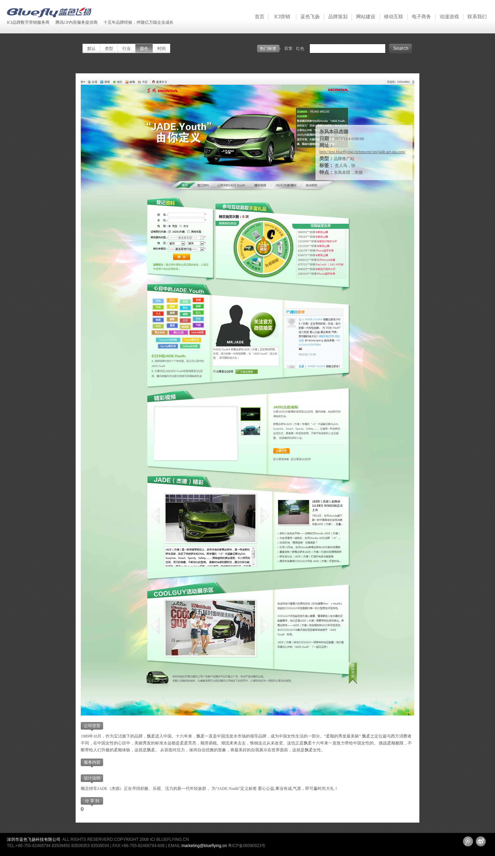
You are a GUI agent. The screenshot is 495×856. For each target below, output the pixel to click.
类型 (109, 48)
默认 (91, 48)
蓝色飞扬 (310, 16)
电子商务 (421, 16)
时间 (161, 48)
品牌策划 (338, 16)
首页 (259, 16)
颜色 (144, 48)
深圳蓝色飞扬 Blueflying (49, 12)
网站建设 (365, 16)
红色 (300, 48)
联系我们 (477, 16)
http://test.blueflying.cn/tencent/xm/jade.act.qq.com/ (362, 151)
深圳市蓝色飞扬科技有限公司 (33, 839)
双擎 (288, 48)
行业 (126, 48)
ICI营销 (282, 16)
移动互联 (393, 16)
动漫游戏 (449, 16)
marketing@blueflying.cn (204, 845)
